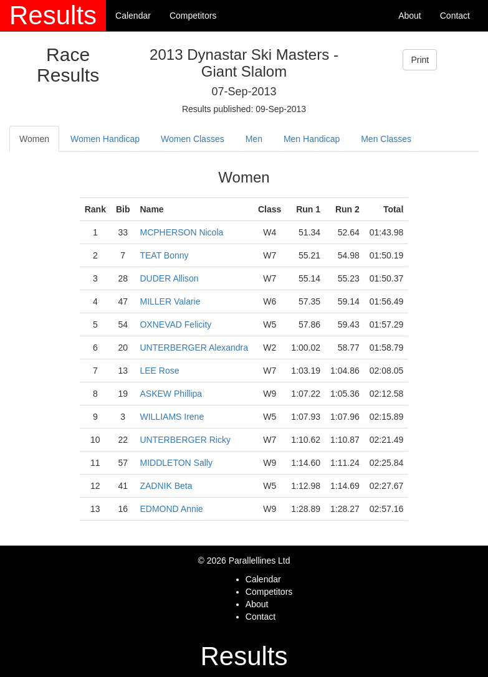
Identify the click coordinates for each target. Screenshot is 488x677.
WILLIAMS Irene (172, 417)
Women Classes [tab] (192, 139)
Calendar (133, 16)
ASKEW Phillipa (171, 394)
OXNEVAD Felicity (175, 324)
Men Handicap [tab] (312, 139)
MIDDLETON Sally (176, 463)
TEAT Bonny (164, 255)
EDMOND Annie (171, 509)
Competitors (193, 16)
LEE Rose (159, 371)
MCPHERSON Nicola (181, 232)
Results (53, 15)
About (409, 16)
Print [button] (420, 60)
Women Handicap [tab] (105, 139)
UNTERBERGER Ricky (185, 440)
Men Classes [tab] (386, 139)
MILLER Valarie (170, 301)
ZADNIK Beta (166, 486)
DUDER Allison (169, 278)
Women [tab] (34, 139)
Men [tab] (254, 139)
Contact (455, 16)
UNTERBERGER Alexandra (194, 348)
